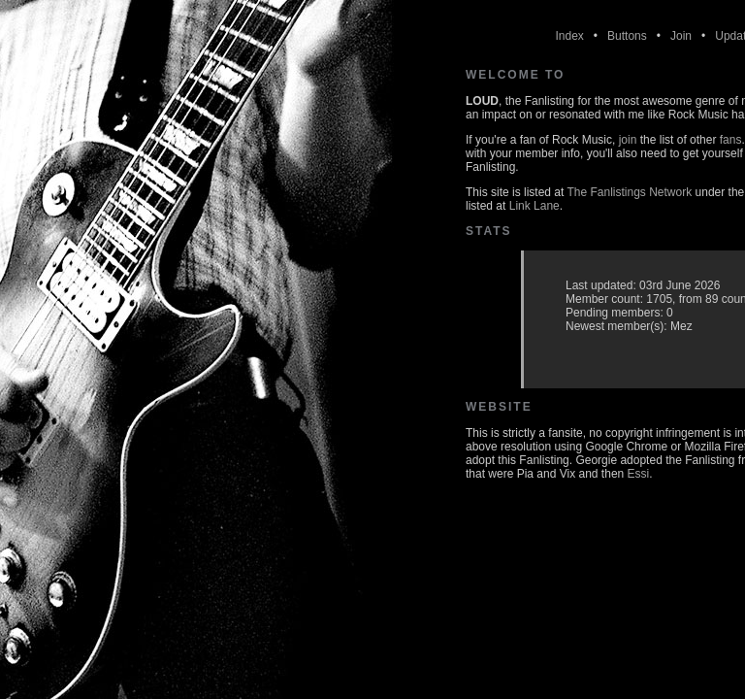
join (628, 140)
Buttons (627, 36)
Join (681, 36)
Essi (639, 474)
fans (731, 140)
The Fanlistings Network (629, 192)
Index (569, 36)
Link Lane (534, 206)
